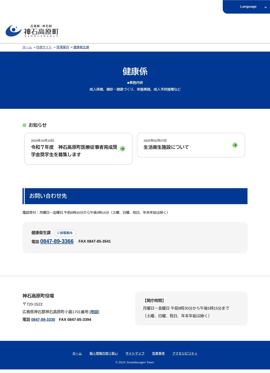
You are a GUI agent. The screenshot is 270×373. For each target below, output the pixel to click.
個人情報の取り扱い (104, 357)
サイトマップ (135, 357)
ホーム (27, 47)
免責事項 (158, 357)
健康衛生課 (81, 47)
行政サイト (44, 47)
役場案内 (62, 47)
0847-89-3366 (57, 245)
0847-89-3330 (43, 323)
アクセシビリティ (185, 357)
